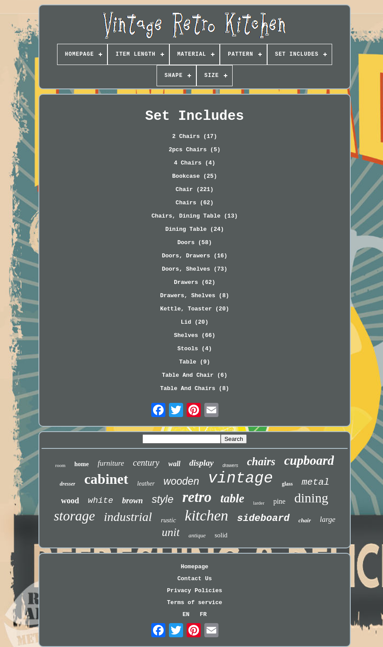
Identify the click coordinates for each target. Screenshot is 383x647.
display (201, 462)
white (100, 500)
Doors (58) (194, 242)
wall (174, 463)
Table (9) (194, 362)
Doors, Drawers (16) (194, 256)
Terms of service (194, 602)
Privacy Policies (194, 590)
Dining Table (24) (194, 229)
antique (197, 535)
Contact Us (194, 578)
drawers (230, 465)
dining (311, 497)
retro (196, 497)
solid (220, 535)
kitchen (206, 515)
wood (70, 500)
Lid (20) (194, 322)
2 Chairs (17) (194, 136)
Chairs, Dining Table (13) (194, 216)
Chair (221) (195, 189)
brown (132, 500)
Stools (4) (194, 348)
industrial (128, 517)
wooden (181, 481)
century (146, 462)
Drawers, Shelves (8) (194, 295)
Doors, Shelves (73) (194, 269)
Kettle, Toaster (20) (194, 309)
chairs (261, 461)
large (327, 519)
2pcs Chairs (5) (194, 149)
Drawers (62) (194, 282)
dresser (67, 484)
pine (279, 501)
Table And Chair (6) (194, 375)
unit (171, 532)
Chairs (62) (195, 202)
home (81, 464)
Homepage (194, 566)
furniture (111, 463)
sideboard (263, 518)
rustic (168, 520)
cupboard (309, 460)
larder (258, 502)
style (162, 499)
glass (287, 484)
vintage (240, 478)
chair (305, 520)
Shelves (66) (194, 335)
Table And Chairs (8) (194, 388)
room (60, 465)
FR (203, 614)
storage (74, 516)
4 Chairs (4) (194, 163)
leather (146, 483)
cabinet (106, 479)
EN (186, 614)
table (232, 498)
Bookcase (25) (194, 176)
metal (315, 482)
